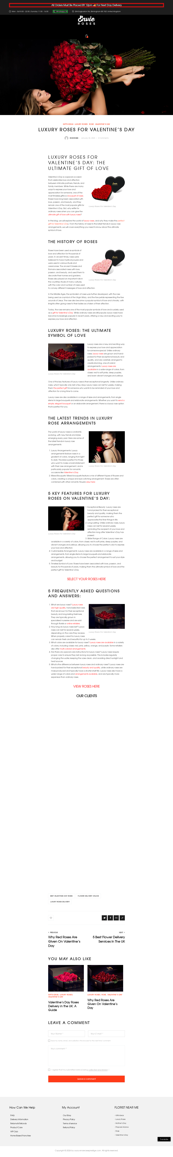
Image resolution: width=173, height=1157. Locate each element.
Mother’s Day (121, 1125)
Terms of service (70, 1125)
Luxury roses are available (101, 642)
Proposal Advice (122, 1129)
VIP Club (14, 1133)
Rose (91, 124)
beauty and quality (91, 667)
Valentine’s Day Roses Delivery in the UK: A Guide (64, 1007)
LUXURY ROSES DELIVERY (60, 902)
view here (90, 481)
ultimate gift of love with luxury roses (64, 214)
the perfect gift (60, 387)
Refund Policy (69, 1129)
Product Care (16, 1129)
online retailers (73, 623)
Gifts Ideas (68, 124)
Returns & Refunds (18, 1125)
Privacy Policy (69, 1121)
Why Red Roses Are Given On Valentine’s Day (103, 1005)
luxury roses (89, 220)
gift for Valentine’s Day (62, 312)
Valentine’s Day (102, 124)
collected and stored (98, 1071)
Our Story (67, 1117)
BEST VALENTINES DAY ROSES (61, 895)
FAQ (12, 1117)
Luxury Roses (81, 124)
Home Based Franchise (20, 1137)
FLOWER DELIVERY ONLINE (89, 895)
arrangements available (86, 673)
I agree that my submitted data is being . (80, 1071)
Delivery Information (19, 1121)
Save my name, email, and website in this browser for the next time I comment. (81, 1042)
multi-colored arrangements (72, 648)
